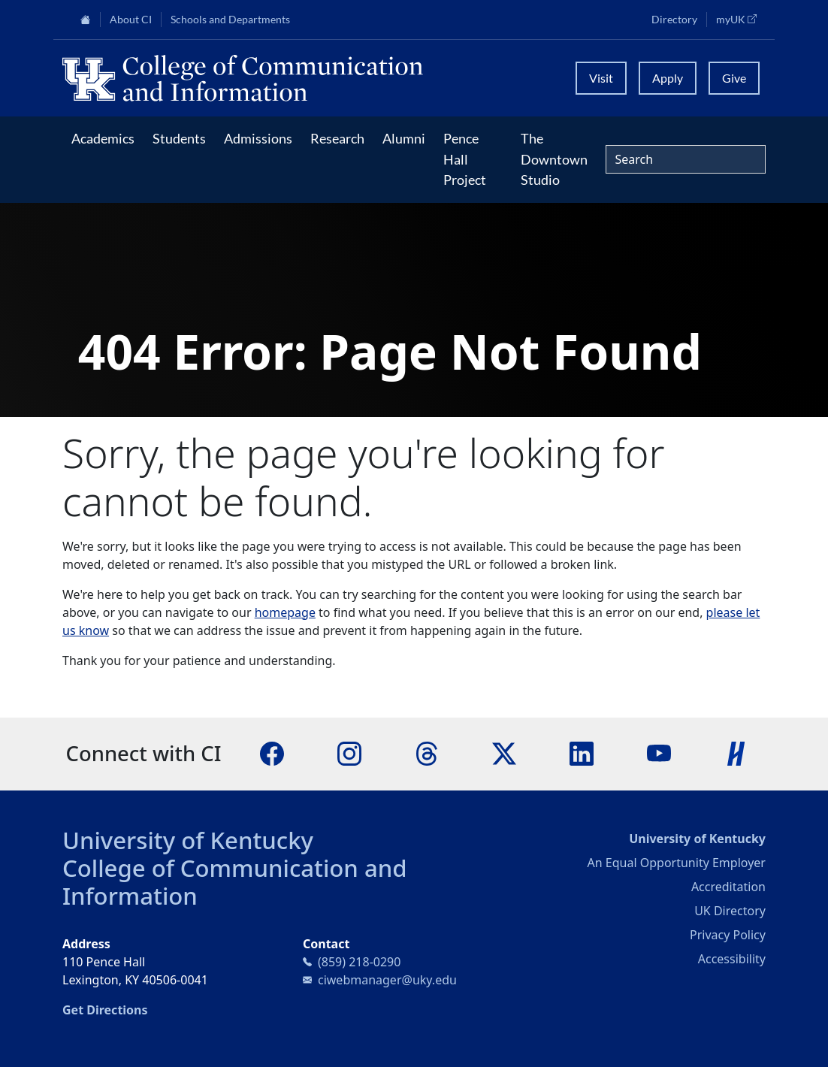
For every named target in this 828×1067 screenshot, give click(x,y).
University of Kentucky (187, 840)
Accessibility (732, 959)
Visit (601, 78)
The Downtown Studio (554, 159)
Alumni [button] (403, 138)
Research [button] (337, 138)
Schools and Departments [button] (230, 20)
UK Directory (730, 910)
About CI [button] (131, 20)
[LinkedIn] (582, 752)
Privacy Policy (728, 934)
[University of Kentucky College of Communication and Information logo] (310, 78)
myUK (741, 19)
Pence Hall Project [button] (464, 159)
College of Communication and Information (234, 881)
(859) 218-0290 (359, 962)
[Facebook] (272, 752)
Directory (674, 20)
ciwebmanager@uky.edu (387, 980)
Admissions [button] (258, 138)
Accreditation (728, 886)
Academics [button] (102, 138)
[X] (504, 752)
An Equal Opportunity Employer (677, 862)
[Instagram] (349, 752)
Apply (667, 78)
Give (734, 78)
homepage (285, 612)
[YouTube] (659, 752)
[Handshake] (736, 752)
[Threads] (427, 752)
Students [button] (179, 138)
